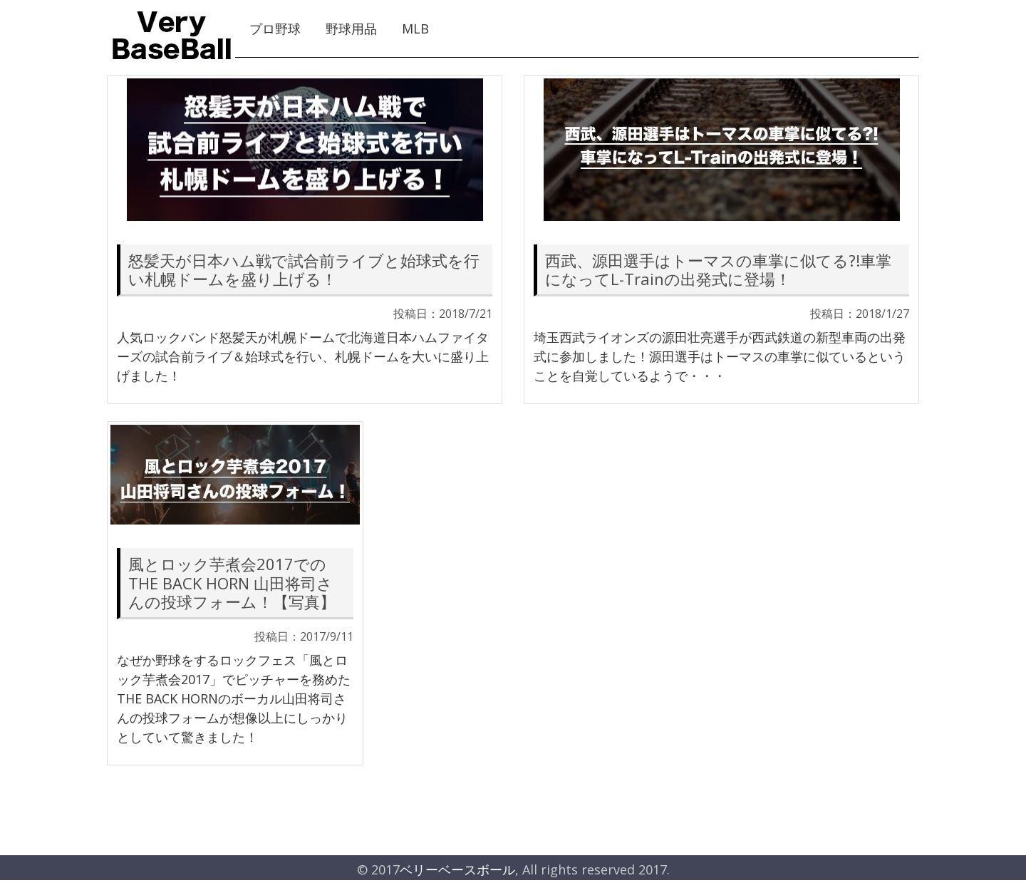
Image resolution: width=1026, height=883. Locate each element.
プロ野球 (275, 28)
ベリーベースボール (457, 869)
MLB (415, 28)
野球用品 (351, 28)
